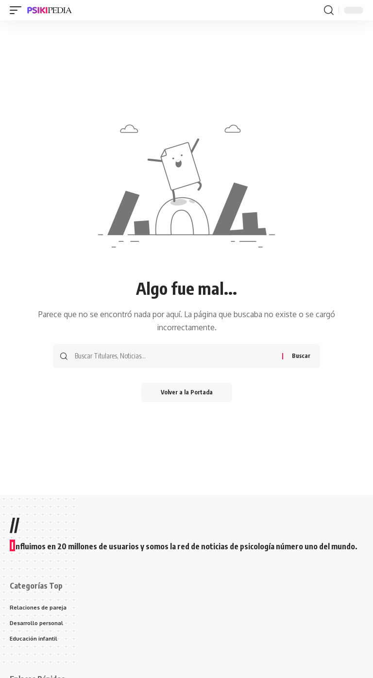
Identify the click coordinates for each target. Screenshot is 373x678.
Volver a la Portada (187, 392)
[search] (329, 10)
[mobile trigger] (18, 10)
